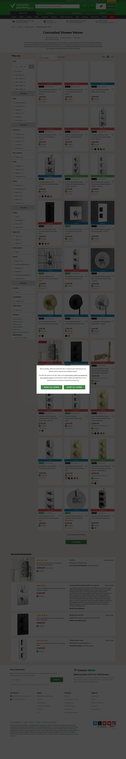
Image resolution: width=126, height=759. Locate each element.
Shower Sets (16, 329)
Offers (112, 17)
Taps (77, 17)
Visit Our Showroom (19, 699)
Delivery (66, 696)
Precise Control (66, 38)
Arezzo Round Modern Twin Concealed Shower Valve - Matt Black (74, 371)
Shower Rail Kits (18, 327)
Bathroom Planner (70, 1)
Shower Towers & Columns (21, 332)
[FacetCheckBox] (13, 71)
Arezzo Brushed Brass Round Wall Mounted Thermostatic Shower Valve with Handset (100, 371)
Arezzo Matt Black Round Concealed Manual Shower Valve (74, 323)
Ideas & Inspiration (82, 1)
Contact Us (94, 706)
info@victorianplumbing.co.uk (22, 696)
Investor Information (43, 706)
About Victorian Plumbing (45, 696)
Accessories (95, 17)
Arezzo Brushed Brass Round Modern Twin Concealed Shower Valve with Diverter (100, 418)
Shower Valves (17, 335)
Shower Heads (17, 324)
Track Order (84, 6)
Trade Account (111, 1)
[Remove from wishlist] (60, 90)
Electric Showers (18, 321)
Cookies (26, 722)
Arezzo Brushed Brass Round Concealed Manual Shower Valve (48, 323)
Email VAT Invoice (69, 706)
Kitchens (107, 13)
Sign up (57, 680)
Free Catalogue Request (71, 712)
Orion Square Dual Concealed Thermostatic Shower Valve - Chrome (74, 231)
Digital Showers (17, 319)
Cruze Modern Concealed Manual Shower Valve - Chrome (101, 323)
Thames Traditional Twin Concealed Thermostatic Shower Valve (48, 279)
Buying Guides (41, 703)
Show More (23, 93)
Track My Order (68, 703)
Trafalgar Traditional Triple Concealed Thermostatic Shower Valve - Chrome (101, 137)
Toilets (21, 17)
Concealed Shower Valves (43, 27)
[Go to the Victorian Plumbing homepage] (22, 6)
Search (37, 6)
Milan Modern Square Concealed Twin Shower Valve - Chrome (100, 230)
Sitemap (38, 722)
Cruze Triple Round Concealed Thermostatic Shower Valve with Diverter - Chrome (75, 184)
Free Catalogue (92, 1)
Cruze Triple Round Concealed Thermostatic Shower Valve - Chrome (74, 92)
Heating (54, 13)
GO (31, 66)
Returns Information (97, 703)
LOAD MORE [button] (76, 542)
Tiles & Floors (80, 13)
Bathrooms (27, 13)
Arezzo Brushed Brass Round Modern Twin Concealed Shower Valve (74, 468)
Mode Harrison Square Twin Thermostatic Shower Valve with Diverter (48, 371)
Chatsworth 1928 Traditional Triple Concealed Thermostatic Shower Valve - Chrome (48, 418)
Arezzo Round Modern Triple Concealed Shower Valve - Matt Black (48, 231)
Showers (54, 17)
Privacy (32, 722)
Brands (104, 17)
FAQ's (93, 699)
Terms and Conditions (16, 722)
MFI (38, 712)
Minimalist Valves (52, 38)
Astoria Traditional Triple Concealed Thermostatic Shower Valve (48, 518)
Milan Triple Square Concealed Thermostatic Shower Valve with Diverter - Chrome (101, 184)
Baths (37, 17)
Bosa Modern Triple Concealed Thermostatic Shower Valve (74, 277)
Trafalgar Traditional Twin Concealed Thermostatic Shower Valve (48, 184)
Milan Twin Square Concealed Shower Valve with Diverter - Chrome (73, 137)
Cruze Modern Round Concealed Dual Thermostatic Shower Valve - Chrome (101, 279)
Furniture (45, 17)
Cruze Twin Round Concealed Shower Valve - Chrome (100, 91)
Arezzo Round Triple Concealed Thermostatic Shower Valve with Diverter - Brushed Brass (101, 468)
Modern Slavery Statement (49, 722)
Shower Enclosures (66, 17)
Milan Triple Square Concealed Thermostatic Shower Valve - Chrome (48, 92)
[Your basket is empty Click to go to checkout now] (106, 6)
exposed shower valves (95, 44)
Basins (29, 17)
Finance (39, 699)
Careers (39, 709)
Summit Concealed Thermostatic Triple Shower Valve (73, 418)
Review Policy (95, 709)
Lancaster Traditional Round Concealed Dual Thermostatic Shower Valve (74, 518)
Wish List (92, 6)
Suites (14, 17)
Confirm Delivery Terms (71, 699)
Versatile (77, 38)
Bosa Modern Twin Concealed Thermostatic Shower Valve (47, 467)
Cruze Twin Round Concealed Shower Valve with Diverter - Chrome (47, 137)
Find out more (93, 681)
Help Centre (102, 1)
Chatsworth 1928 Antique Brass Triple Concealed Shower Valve (100, 517)
